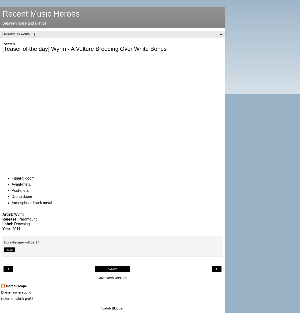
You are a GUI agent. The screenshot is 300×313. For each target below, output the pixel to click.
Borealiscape (16, 286)
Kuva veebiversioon (112, 278)
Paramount (28, 219)
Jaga (10, 249)
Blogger (117, 308)
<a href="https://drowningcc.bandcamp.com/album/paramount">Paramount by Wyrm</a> (43, 113)
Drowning (22, 224)
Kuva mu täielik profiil (17, 299)
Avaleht (112, 269)
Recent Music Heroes (41, 13)
